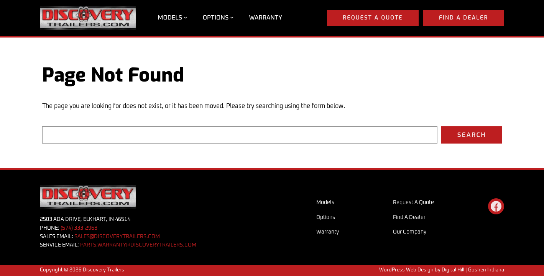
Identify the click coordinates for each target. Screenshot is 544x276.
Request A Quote (373, 17)
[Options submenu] (232, 17)
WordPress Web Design (406, 270)
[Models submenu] (185, 17)
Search (471, 135)
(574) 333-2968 (79, 228)
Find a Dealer (463, 17)
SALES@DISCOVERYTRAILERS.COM (117, 236)
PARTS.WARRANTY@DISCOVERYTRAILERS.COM (138, 245)
